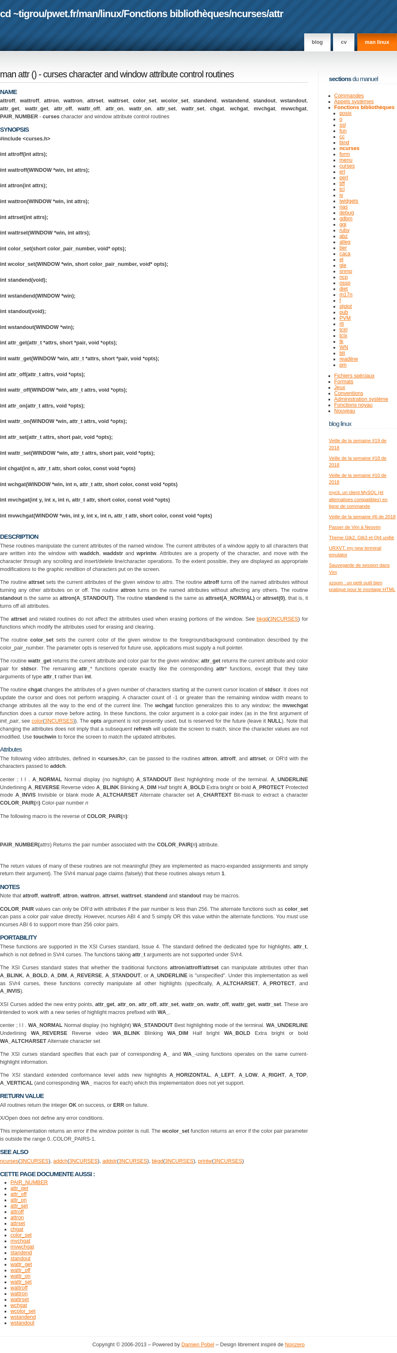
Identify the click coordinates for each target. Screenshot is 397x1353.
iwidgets (348, 201)
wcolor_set (23, 1311)
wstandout (22, 1323)
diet (343, 289)
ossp (344, 283)
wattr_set (21, 1282)
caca (344, 254)
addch (60, 1161)
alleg (344, 242)
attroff (17, 1212)
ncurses (248, 13)
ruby (344, 230)
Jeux (339, 387)
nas (343, 207)
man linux (377, 42)
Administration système (361, 399)
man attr (14, 74)
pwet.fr (61, 13)
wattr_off (20, 1270)
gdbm (345, 219)
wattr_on (20, 1276)
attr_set (19, 1206)
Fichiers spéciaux (354, 376)
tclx (343, 336)
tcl (342, 189)
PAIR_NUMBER (29, 1182)
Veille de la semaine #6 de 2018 (362, 516)
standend (21, 1253)
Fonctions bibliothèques (176, 13)
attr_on (18, 1200)
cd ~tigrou (22, 13)
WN (343, 347)
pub (343, 312)
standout (20, 1258)
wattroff (19, 1288)
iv (341, 195)
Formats (344, 382)
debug (346, 213)
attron (17, 1218)
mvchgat (20, 1241)
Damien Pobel (197, 1345)
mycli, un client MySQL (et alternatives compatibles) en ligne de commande (358, 499)
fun (342, 131)
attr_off (18, 1194)
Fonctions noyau (353, 405)
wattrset (19, 1299)
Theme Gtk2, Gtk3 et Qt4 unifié (361, 537)
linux (111, 13)
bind (344, 142)
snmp (345, 271)
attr (276, 13)
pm (342, 365)
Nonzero (295, 1345)
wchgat (18, 1305)
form (344, 154)
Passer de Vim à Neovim (355, 527)
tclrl (343, 330)
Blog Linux (340, 423)
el (341, 259)
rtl (341, 324)
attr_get (19, 1188)
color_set (21, 1235)
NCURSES (285, 619)
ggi (342, 224)
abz (343, 236)
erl (342, 172)
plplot (345, 306)
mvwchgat (22, 1247)
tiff (342, 183)
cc (342, 137)
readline (348, 359)
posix (345, 113)
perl (343, 178)
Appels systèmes (354, 101)
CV (344, 42)
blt (342, 353)
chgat (16, 1229)
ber (343, 248)
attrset (17, 1223)
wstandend (23, 1317)
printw (205, 1161)
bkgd (262, 619)
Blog (317, 42)
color (37, 721)
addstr (109, 1161)
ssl (342, 125)
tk (341, 341)
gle (342, 265)
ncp (343, 277)
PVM (345, 318)
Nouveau (344, 411)
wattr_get (21, 1264)
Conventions (349, 393)
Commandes (349, 96)
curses (347, 166)
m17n (345, 295)
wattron (19, 1294)
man (88, 13)
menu (345, 160)
